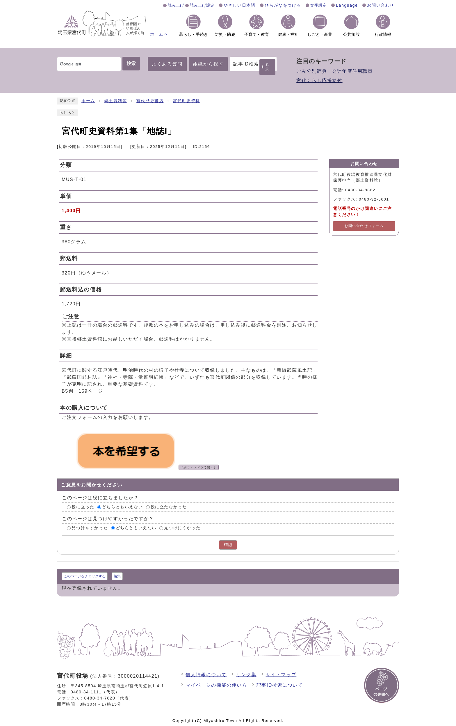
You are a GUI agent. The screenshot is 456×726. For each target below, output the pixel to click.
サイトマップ (281, 674)
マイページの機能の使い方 (216, 685)
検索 (131, 63)
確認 (228, 545)
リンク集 (246, 674)
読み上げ (176, 5)
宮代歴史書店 (150, 101)
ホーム (88, 101)
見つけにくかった (182, 528)
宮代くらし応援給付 (319, 80)
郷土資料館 (115, 101)
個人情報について (206, 674)
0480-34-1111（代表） (95, 692)
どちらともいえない (122, 507)
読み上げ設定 (202, 5)
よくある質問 (167, 63)
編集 (117, 576)
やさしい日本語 (239, 5)
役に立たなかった (169, 507)
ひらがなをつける (283, 5)
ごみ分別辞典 (311, 71)
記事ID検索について (279, 685)
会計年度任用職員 (352, 71)
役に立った (83, 507)
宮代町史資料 (186, 101)
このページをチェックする (85, 576)
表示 (267, 67)
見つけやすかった (90, 528)
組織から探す (208, 63)
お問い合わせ (380, 5)
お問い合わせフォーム (364, 226)
